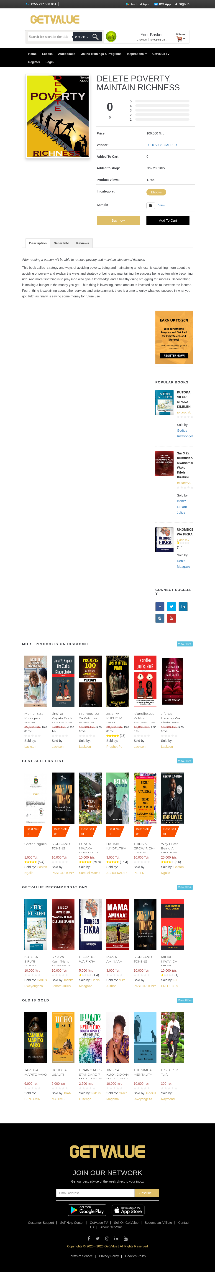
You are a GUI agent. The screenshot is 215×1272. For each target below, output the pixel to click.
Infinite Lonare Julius (182, 506)
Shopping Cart (158, 39)
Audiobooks (66, 54)
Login (50, 62)
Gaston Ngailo (35, 844)
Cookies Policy (135, 1256)
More (81, 37)
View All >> (185, 644)
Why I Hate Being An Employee (169, 848)
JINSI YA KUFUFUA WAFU (114, 718)
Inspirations (137, 54)
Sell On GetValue (126, 1222)
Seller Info (61, 243)
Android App (137, 4)
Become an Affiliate (158, 1222)
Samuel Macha (89, 873)
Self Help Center (72, 1222)
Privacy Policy (109, 1256)
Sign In (182, 4)
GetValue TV (161, 54)
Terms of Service (81, 1256)
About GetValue (111, 1227)
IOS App (162, 4)
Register (34, 62)
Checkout (142, 39)
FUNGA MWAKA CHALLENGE (89, 848)
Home (32, 54)
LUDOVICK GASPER (161, 145)
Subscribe (147, 1193)
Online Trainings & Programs (101, 54)
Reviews (82, 243)
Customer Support (41, 1222)
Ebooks (47, 54)
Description (38, 243)
